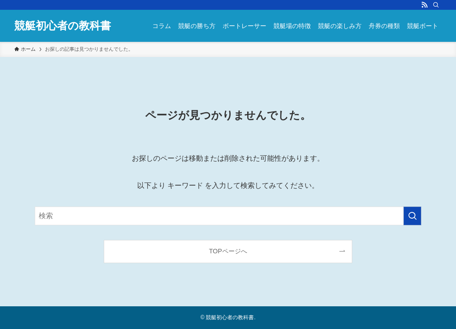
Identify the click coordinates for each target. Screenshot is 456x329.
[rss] (424, 5)
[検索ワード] (228, 216)
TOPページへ (228, 251)
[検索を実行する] (412, 216)
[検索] (436, 5)
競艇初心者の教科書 (62, 25)
